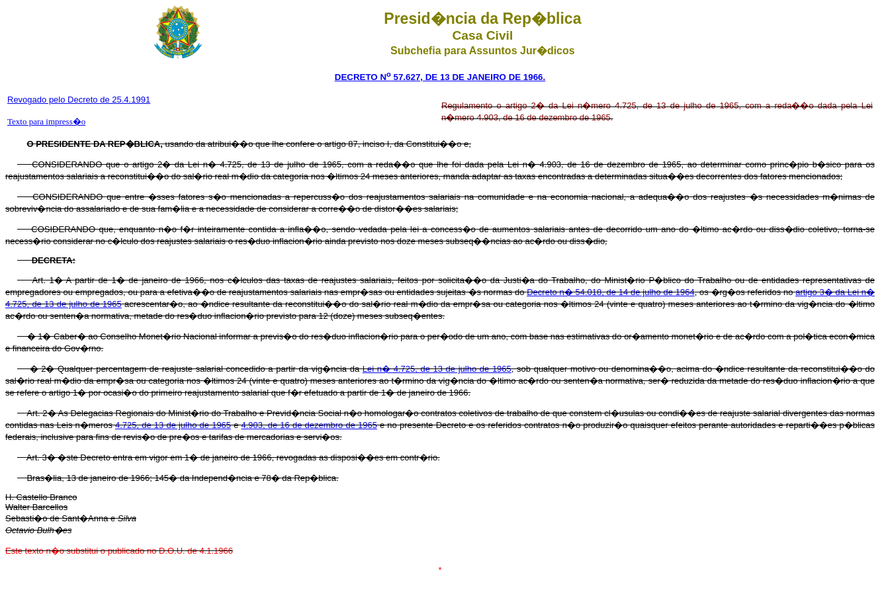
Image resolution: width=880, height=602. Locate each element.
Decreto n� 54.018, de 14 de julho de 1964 (610, 292)
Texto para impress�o (46, 121)
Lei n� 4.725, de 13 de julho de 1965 (437, 369)
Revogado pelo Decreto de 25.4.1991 (78, 100)
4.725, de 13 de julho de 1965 (173, 425)
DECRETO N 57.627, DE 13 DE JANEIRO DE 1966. (440, 77)
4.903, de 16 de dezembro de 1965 (309, 425)
